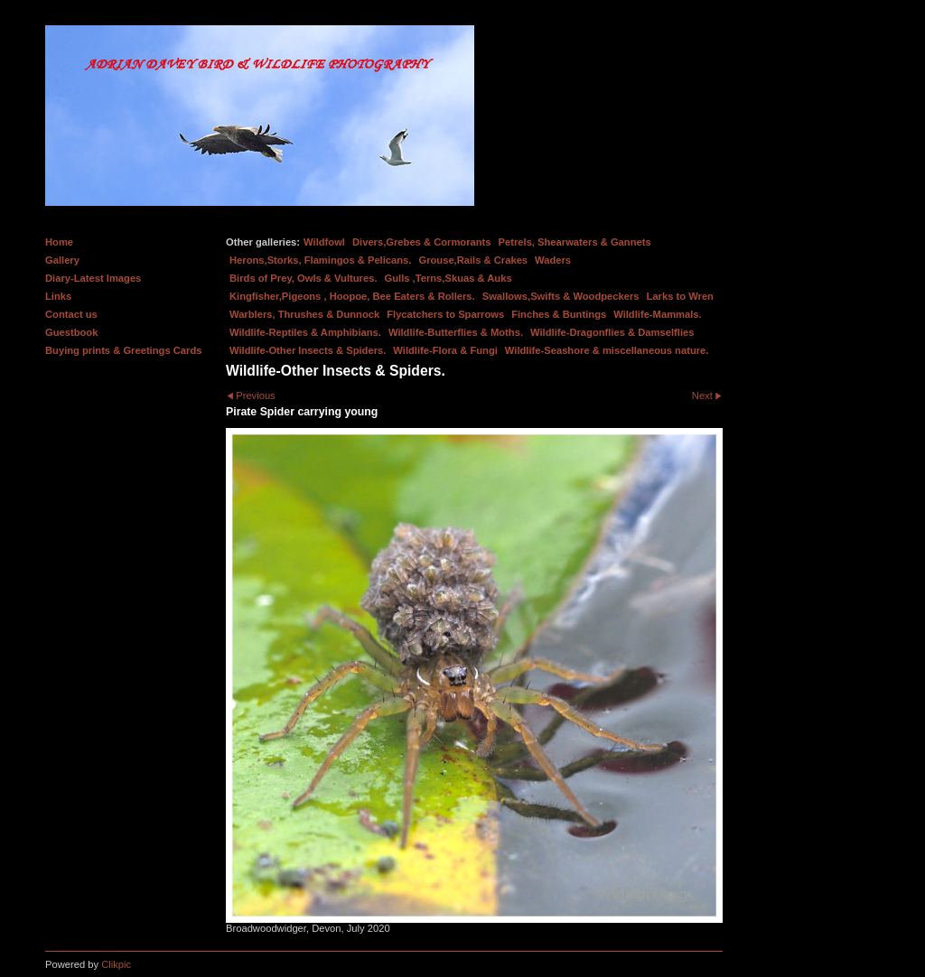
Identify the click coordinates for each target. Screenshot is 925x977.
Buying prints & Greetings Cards (123, 350)
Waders (553, 260)
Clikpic (116, 964)
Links (58, 296)
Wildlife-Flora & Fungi (445, 350)
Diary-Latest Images (93, 278)
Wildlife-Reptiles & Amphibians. (305, 332)
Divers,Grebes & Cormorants (421, 242)
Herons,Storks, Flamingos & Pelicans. (320, 260)
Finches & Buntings (558, 314)
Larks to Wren (680, 296)
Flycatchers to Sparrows (445, 314)
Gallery (62, 260)
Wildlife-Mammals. (657, 314)
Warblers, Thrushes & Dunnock (304, 314)
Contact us (71, 314)
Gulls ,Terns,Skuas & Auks (448, 278)
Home (59, 242)
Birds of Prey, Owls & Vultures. (303, 278)
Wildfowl (324, 242)
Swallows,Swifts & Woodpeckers (561, 296)
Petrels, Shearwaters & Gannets (575, 242)
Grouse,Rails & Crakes (473, 260)
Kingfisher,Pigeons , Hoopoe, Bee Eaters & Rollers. (352, 296)
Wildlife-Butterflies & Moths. (455, 332)
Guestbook (71, 332)
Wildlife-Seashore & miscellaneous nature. (607, 350)
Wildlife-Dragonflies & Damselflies (612, 332)
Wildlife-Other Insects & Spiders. (307, 350)
